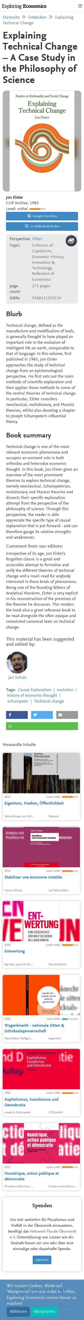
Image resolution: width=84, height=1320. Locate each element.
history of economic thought (32, 696)
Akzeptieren (44, 1311)
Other (37, 239)
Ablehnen (18, 1311)
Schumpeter (17, 701)
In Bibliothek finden (42, 226)
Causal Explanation (34, 690)
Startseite (11, 17)
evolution (65, 690)
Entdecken (37, 17)
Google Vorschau (43, 216)
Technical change (49, 701)
